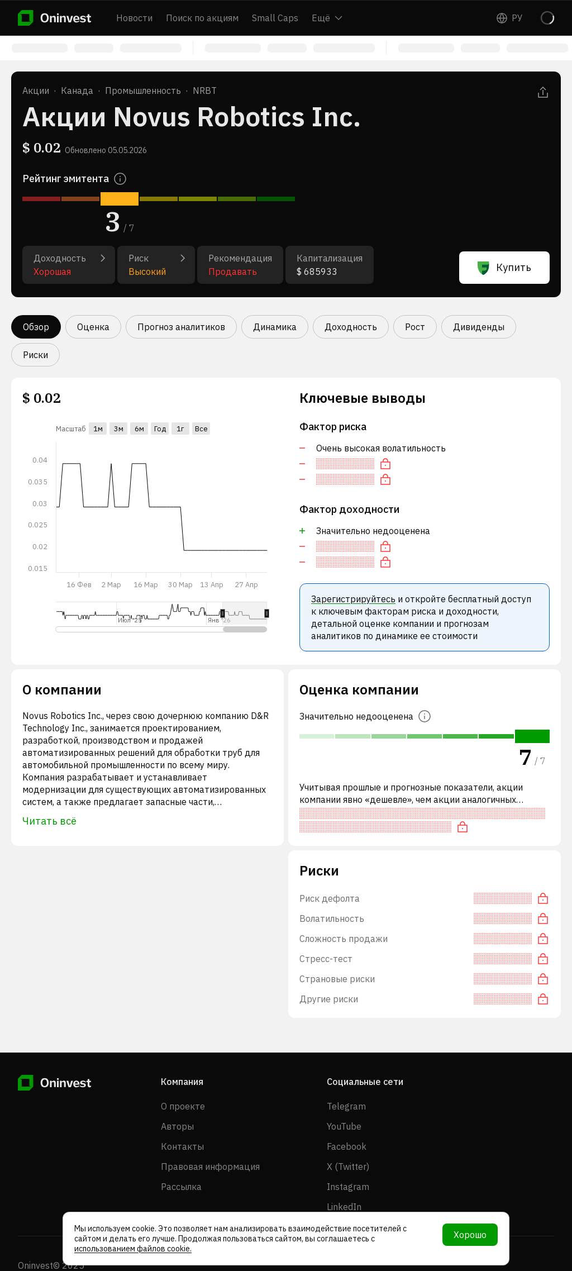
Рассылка (181, 1186)
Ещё (327, 17)
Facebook (346, 1146)
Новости (134, 17)
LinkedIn (344, 1206)
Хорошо (470, 1234)
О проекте (183, 1106)
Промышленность (143, 90)
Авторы (177, 1126)
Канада (77, 90)
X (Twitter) (348, 1166)
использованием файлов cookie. (133, 1249)
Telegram (346, 1106)
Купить (504, 267)
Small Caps (275, 17)
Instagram (348, 1186)
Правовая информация (210, 1166)
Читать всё (49, 821)
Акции (35, 90)
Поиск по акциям (202, 17)
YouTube (344, 1126)
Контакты (182, 1146)
